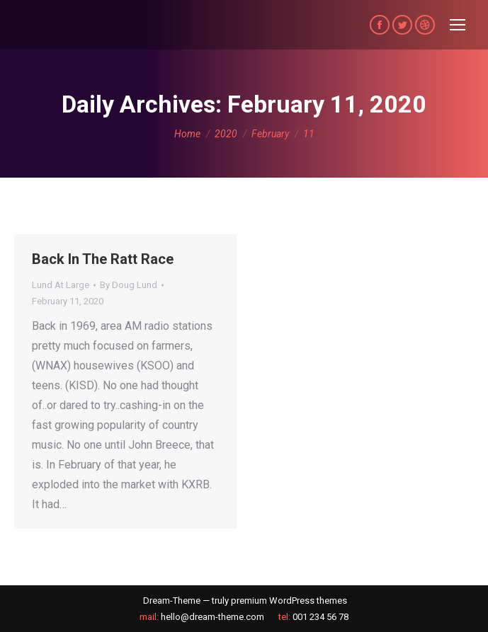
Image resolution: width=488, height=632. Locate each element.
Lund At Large (60, 285)
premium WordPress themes (289, 600)
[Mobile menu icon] (457, 24)
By (128, 285)
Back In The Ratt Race (103, 259)
